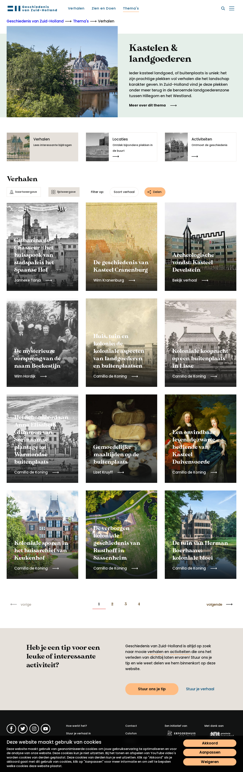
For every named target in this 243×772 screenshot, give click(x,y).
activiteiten (180, 651)
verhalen (155, 651)
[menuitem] (76, 8)
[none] (99, 604)
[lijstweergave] (64, 192)
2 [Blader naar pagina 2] (112, 604)
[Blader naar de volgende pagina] (220, 604)
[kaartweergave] (24, 192)
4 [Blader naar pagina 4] (139, 604)
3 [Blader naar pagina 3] (126, 604)
